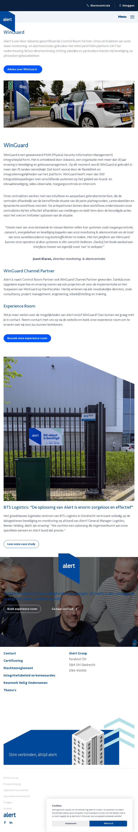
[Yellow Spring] (7, 21)
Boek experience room (22, 609)
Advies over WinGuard (22, 69)
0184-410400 (77, 670)
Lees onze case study (21, 544)
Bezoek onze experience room (27, 338)
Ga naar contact (62, 609)
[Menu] (126, 17)
